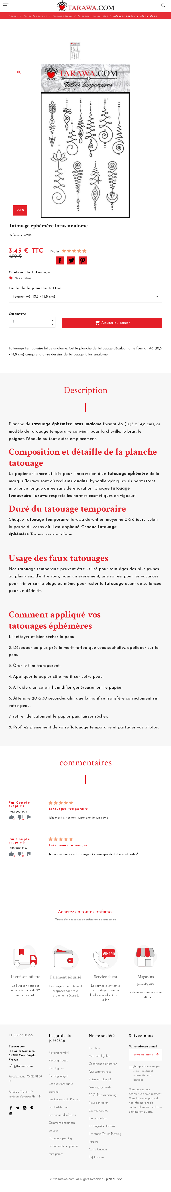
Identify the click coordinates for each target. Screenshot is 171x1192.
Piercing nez (56, 1068)
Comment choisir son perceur (62, 1126)
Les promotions (98, 1118)
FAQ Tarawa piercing (102, 1095)
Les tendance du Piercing (64, 1099)
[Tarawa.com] (86, 5)
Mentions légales (99, 1056)
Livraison (94, 1048)
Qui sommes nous (100, 1071)
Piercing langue (58, 1076)
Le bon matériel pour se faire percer (63, 1150)
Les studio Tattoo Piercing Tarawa (105, 1138)
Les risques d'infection (62, 1115)
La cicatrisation (58, 1107)
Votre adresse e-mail (143, 1046)
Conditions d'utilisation (103, 1064)
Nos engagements (100, 1087)
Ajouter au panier (112, 323)
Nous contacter (98, 1103)
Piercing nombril (59, 1053)
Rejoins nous (96, 1157)
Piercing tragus (58, 1060)
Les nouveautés (98, 1110)
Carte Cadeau (98, 1149)
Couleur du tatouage (29, 272)
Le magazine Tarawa (102, 1126)
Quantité (17, 314)
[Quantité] (32, 321)
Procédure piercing (60, 1138)
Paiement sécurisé (100, 1079)
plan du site (114, 1179)
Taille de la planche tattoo (35, 288)
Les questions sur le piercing (61, 1087)
